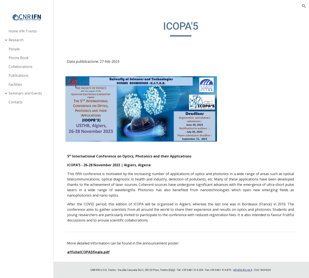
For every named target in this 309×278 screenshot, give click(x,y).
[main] (181, 28)
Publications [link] (18, 75)
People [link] (14, 49)
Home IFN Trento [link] (23, 31)
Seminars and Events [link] (25, 93)
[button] (304, 6)
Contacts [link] (16, 102)
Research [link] (16, 40)
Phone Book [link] (19, 57)
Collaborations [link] (20, 66)
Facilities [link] (15, 84)
